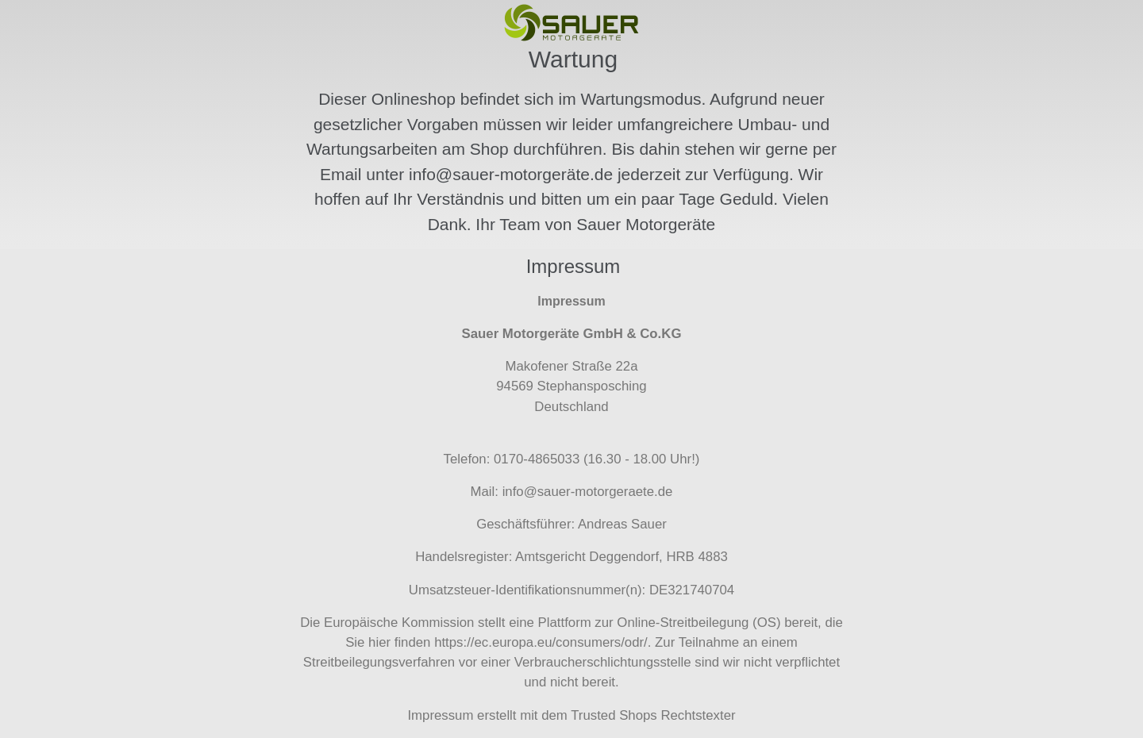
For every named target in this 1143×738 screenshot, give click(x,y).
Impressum (440, 715)
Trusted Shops (614, 715)
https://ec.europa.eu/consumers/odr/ (541, 642)
